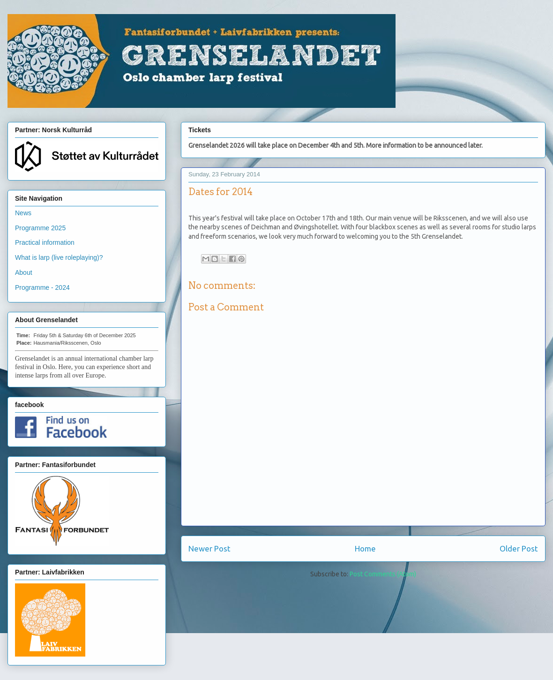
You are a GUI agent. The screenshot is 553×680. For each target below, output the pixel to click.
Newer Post (209, 548)
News (23, 213)
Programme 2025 (40, 228)
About (23, 272)
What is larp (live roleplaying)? (59, 257)
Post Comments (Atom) (383, 574)
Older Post (519, 548)
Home (365, 548)
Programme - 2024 (42, 287)
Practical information (45, 242)
